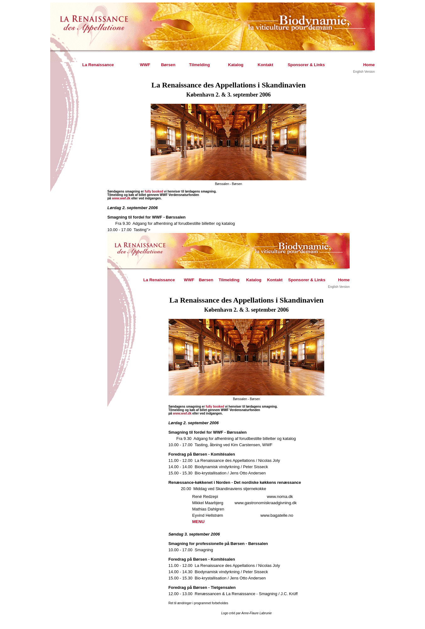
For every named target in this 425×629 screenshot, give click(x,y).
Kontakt (265, 64)
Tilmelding (199, 64)
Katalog (236, 64)
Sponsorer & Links (306, 64)
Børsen (168, 64)
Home (369, 64)
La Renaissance (98, 64)
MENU (198, 521)
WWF (145, 64)
